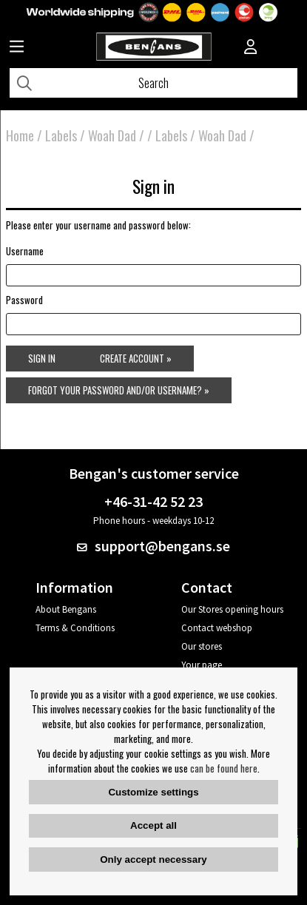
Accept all (153, 825)
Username (25, 250)
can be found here (223, 768)
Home (20, 135)
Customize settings (153, 792)
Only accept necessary (153, 859)
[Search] (153, 83)
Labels (61, 135)
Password (24, 299)
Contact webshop (216, 628)
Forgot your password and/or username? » (118, 390)
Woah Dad (112, 135)
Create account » (136, 358)
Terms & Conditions (75, 628)
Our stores (201, 646)
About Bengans (66, 609)
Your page (201, 665)
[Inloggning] (250, 48)
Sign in (41, 358)
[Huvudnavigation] (17, 48)
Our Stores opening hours (232, 609)
